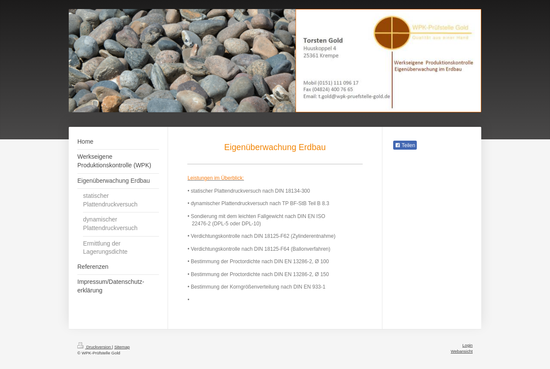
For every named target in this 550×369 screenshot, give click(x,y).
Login (467, 345)
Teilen (405, 145)
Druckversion (94, 346)
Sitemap (122, 346)
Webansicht (462, 351)
